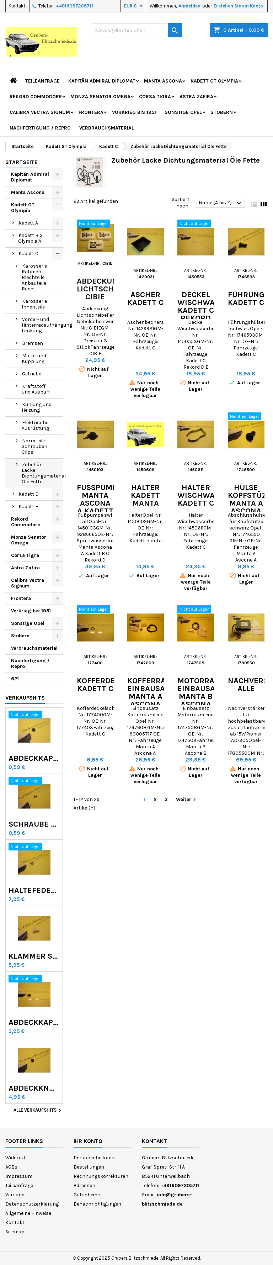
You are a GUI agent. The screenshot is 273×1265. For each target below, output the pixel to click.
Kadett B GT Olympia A (31, 238)
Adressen (84, 1185)
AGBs (11, 1167)
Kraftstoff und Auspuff (36, 389)
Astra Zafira (196, 97)
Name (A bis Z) (221, 203)
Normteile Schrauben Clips (34, 446)
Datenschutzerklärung (32, 1204)
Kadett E (28, 507)
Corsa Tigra (155, 97)
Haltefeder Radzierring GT (34, 890)
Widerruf (15, 1158)
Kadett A (28, 223)
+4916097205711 (74, 6)
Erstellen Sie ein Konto (238, 6)
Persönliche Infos (94, 1158)
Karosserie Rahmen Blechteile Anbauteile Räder (34, 277)
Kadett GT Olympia (214, 81)
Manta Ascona (163, 81)
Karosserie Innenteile (34, 304)
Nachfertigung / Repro (40, 128)
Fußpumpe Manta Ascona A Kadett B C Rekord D (99, 511)
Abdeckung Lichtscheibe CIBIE (103, 288)
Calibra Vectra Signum (40, 112)
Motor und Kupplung (34, 358)
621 (15, 679)
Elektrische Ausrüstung (35, 425)
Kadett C (28, 254)
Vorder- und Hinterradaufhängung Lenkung (42, 325)
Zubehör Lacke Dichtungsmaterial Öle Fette (42, 473)
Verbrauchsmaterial (106, 128)
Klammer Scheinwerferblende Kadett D (34, 956)
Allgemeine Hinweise (28, 1213)
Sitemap (15, 1232)
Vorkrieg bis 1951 (134, 112)
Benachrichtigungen (97, 1204)
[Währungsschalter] (134, 6)
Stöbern (221, 112)
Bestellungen (89, 1167)
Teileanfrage (42, 81)
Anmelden (189, 6)
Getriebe (31, 374)
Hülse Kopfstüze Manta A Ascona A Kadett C (249, 507)
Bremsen (32, 343)
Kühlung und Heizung (37, 407)
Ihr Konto (88, 1141)
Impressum (18, 1176)
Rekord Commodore (36, 97)
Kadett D (28, 494)
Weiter (187, 799)
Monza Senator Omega (100, 97)
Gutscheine (87, 1195)
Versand (15, 1195)
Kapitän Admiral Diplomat (101, 81)
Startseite (21, 162)
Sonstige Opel (183, 112)
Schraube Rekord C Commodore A (34, 824)
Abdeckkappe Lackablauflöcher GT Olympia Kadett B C (34, 1022)
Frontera (91, 112)
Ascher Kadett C (145, 298)
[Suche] (136, 30)
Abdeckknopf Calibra (34, 1088)
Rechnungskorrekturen (101, 1176)
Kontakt (17, 6)
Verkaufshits (25, 697)
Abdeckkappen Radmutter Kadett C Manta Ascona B (34, 758)
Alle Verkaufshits (38, 1110)
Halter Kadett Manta (145, 495)
